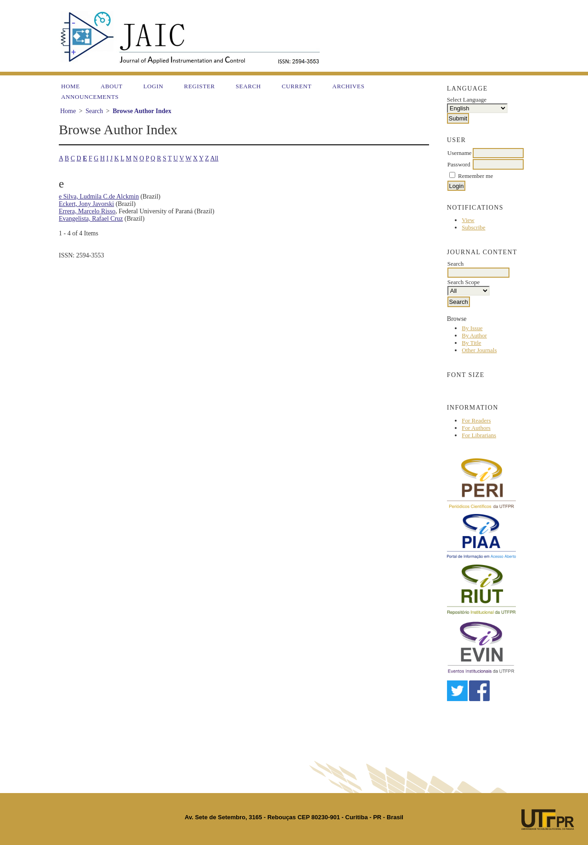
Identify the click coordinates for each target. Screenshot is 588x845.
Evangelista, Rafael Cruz (91, 218)
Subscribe (473, 227)
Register (199, 86)
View (468, 220)
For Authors (476, 427)
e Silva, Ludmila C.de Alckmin (99, 196)
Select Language (466, 99)
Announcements (90, 96)
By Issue (472, 328)
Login (153, 86)
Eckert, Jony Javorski (86, 203)
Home (70, 86)
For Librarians (479, 435)
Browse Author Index (142, 111)
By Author (474, 335)
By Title (471, 342)
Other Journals (479, 350)
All (214, 158)
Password (458, 164)
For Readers (476, 420)
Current (296, 86)
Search (248, 86)
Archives (348, 86)
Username (459, 152)
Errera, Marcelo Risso (87, 211)
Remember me (475, 175)
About (112, 86)
